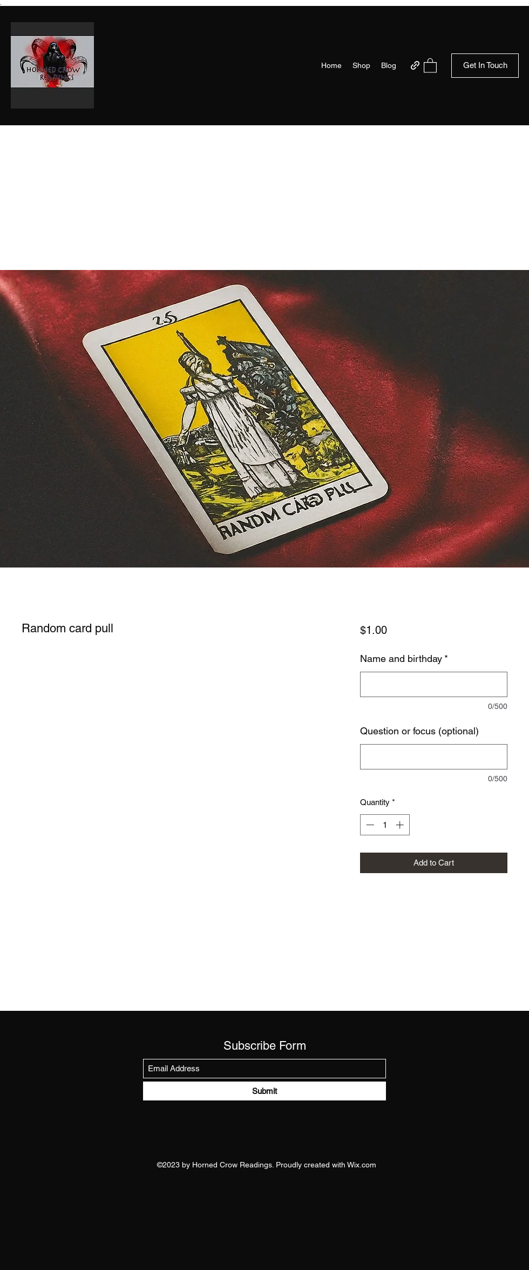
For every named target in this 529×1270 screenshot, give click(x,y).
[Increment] (401, 825)
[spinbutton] (385, 825)
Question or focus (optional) (419, 731)
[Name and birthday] (434, 684)
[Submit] (264, 1091)
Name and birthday (404, 658)
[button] (430, 65)
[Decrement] (369, 825)
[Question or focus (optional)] (434, 757)
